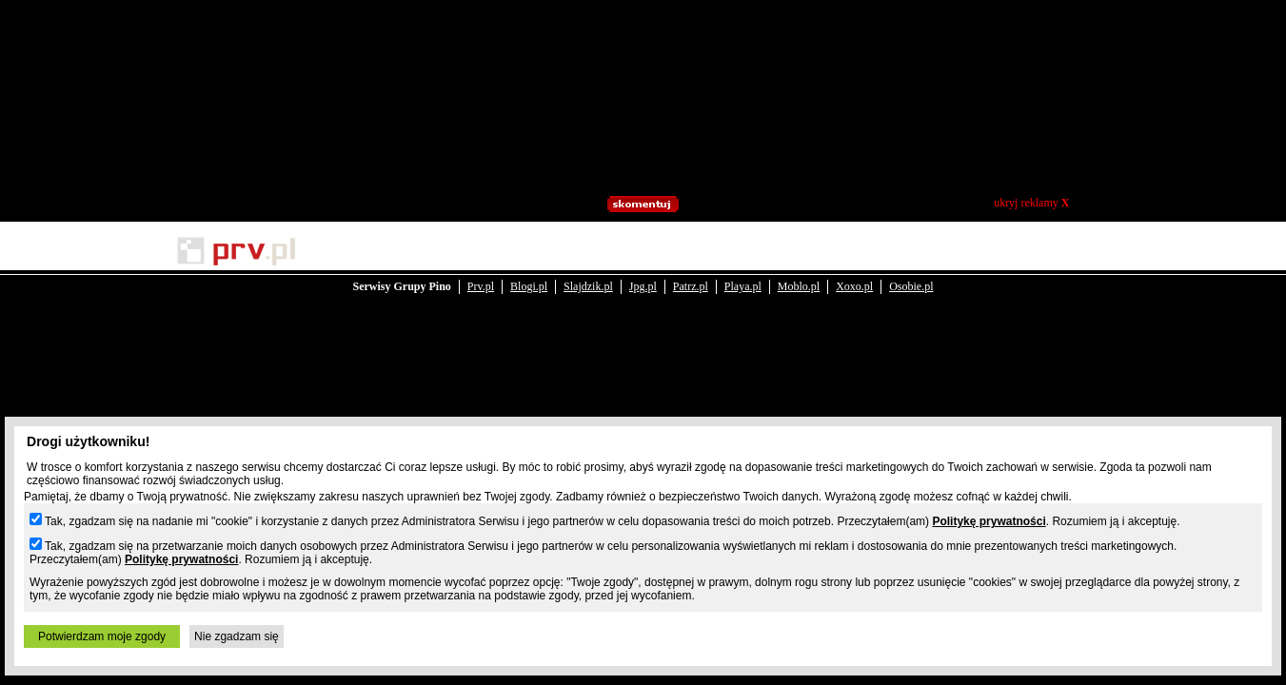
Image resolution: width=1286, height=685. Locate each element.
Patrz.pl (690, 249)
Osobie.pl (911, 249)
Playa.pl (743, 249)
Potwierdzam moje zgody (102, 636)
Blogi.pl (528, 249)
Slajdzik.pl (588, 249)
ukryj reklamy (1031, 202)
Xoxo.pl (854, 249)
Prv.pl (480, 249)
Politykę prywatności (988, 521)
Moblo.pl (799, 249)
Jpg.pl (643, 249)
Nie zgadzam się (236, 636)
